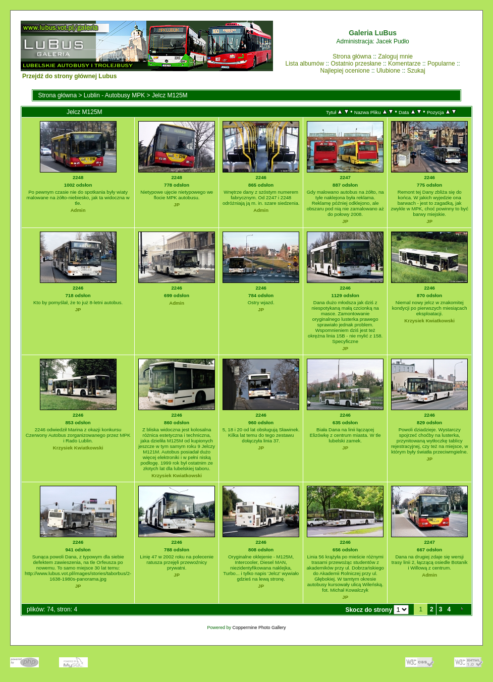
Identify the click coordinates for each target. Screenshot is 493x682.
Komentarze (404, 63)
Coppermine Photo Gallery (259, 627)
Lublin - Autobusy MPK (114, 95)
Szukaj (416, 70)
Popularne (441, 63)
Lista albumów (304, 63)
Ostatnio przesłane (356, 63)
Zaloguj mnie (395, 56)
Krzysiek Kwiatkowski (429, 320)
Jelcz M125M (170, 95)
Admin (78, 210)
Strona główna (352, 56)
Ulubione (388, 70)
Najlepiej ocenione (345, 70)
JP (177, 204)
